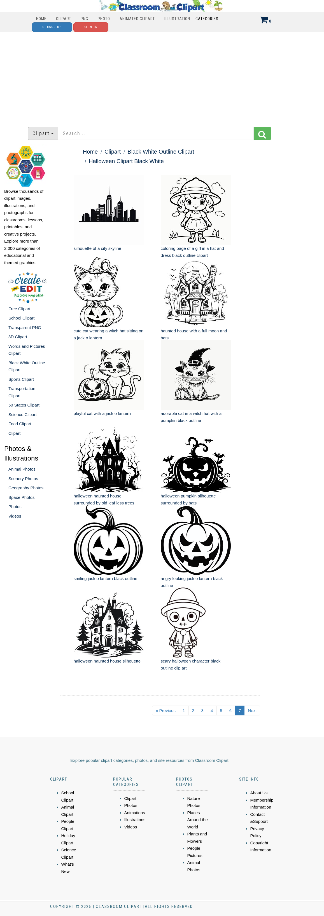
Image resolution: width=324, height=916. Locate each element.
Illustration (177, 19)
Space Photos (21, 497)
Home (41, 19)
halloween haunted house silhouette (107, 661)
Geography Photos (25, 487)
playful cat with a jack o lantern (102, 413)
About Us (259, 792)
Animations (134, 812)
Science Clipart (22, 414)
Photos (15, 506)
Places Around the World (197, 819)
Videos (14, 516)
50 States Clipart (23, 405)
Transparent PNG (24, 327)
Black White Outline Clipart (160, 152)
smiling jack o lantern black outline (105, 578)
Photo (104, 19)
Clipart (63, 19)
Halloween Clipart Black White (126, 161)
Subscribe (52, 27)
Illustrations (135, 819)
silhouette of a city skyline (97, 248)
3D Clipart (17, 336)
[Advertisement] (162, 76)
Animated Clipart (137, 19)
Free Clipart (19, 308)
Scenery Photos (23, 478)
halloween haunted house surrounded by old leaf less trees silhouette (104, 503)
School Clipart (21, 318)
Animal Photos (22, 469)
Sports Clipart (21, 379)
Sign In (91, 27)
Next (252, 710)
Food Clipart (19, 423)
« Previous (166, 710)
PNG (84, 19)
